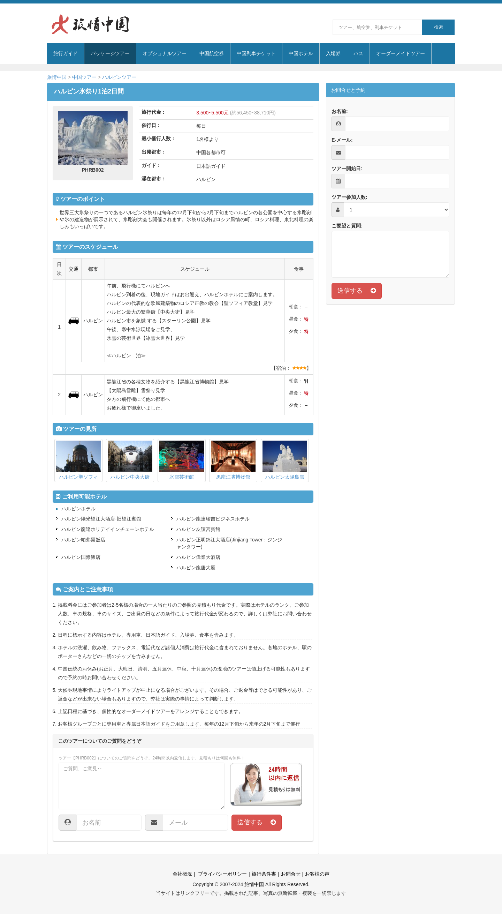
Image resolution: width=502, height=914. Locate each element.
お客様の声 (317, 874)
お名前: (340, 111)
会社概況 (182, 874)
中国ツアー (84, 77)
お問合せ (291, 874)
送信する (256, 822)
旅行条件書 (264, 874)
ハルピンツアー (119, 77)
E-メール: (342, 140)
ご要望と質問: (347, 225)
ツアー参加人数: (349, 197)
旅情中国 (57, 77)
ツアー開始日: (347, 168)
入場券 (333, 53)
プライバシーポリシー (222, 874)
